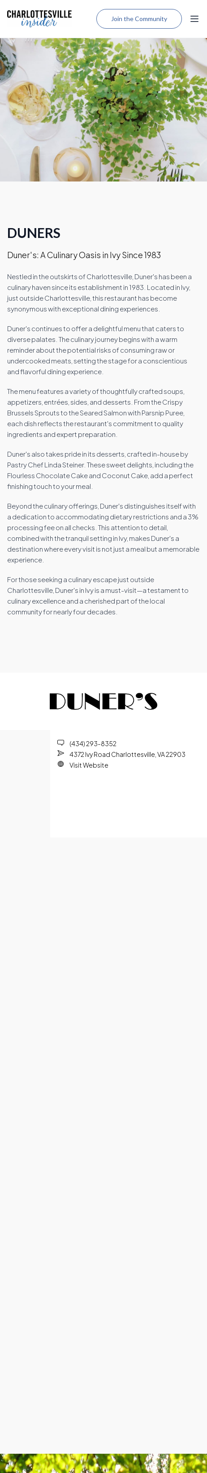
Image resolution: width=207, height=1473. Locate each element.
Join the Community (139, 18)
